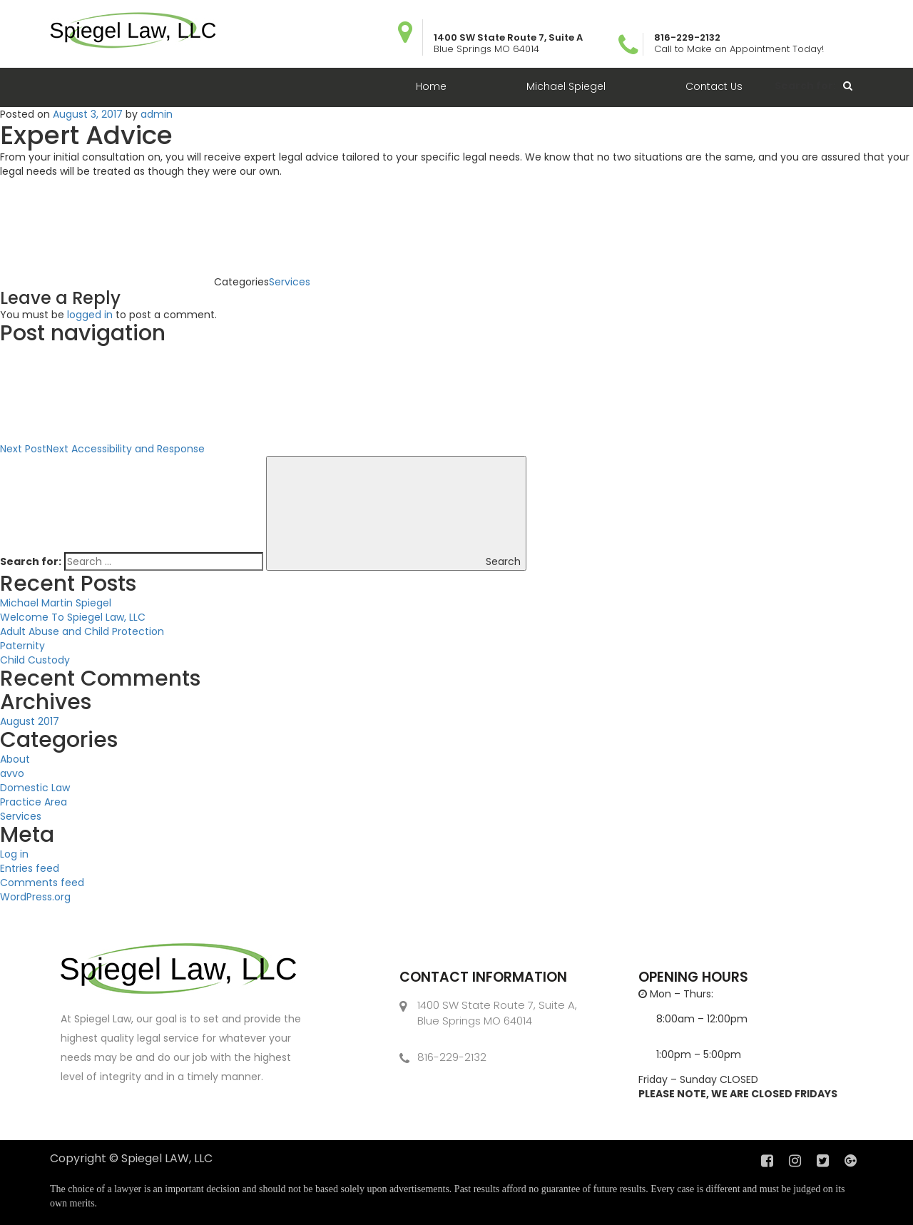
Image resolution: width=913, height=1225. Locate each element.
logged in (90, 314)
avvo (12, 773)
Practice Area (33, 802)
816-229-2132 (451, 1056)
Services (289, 282)
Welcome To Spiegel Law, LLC (73, 617)
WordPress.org (35, 897)
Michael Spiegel (566, 86)
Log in (14, 854)
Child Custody (35, 660)
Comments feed (42, 882)
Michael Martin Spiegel (55, 603)
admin (157, 114)
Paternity (22, 646)
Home (431, 86)
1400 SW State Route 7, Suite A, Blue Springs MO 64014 (497, 1012)
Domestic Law (35, 788)
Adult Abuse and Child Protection (82, 631)
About (15, 759)
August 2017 (29, 721)
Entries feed (29, 868)
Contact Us (714, 86)
